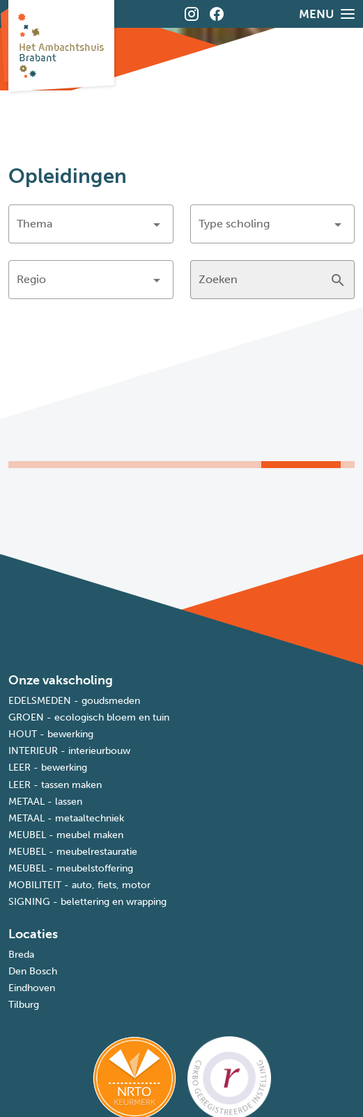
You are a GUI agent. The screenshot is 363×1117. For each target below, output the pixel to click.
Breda (21, 955)
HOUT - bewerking (50, 734)
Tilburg (23, 1005)
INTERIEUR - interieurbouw (69, 751)
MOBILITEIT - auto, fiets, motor (79, 885)
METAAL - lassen (45, 801)
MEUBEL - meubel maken (65, 835)
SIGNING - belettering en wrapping (87, 902)
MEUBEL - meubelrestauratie (72, 852)
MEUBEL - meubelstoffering (70, 868)
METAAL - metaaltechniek (66, 818)
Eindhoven (31, 988)
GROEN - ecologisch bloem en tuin (88, 717)
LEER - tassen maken (55, 785)
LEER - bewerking (47, 767)
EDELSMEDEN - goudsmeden (74, 701)
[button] (90, 223)
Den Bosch (32, 971)
